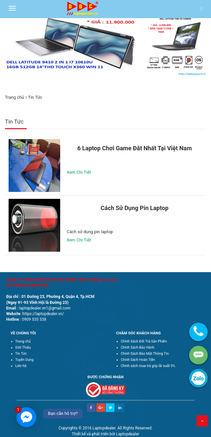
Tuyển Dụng (30, 357)
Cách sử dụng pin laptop (134, 207)
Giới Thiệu (29, 348)
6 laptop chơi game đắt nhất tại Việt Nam (134, 148)
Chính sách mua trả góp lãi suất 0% (150, 362)
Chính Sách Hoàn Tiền (142, 357)
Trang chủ (14, 97)
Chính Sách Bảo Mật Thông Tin (147, 352)
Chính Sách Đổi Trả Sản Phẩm (146, 343)
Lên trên (202, 420)
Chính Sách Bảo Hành (141, 348)
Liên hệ (27, 362)
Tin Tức (27, 352)
